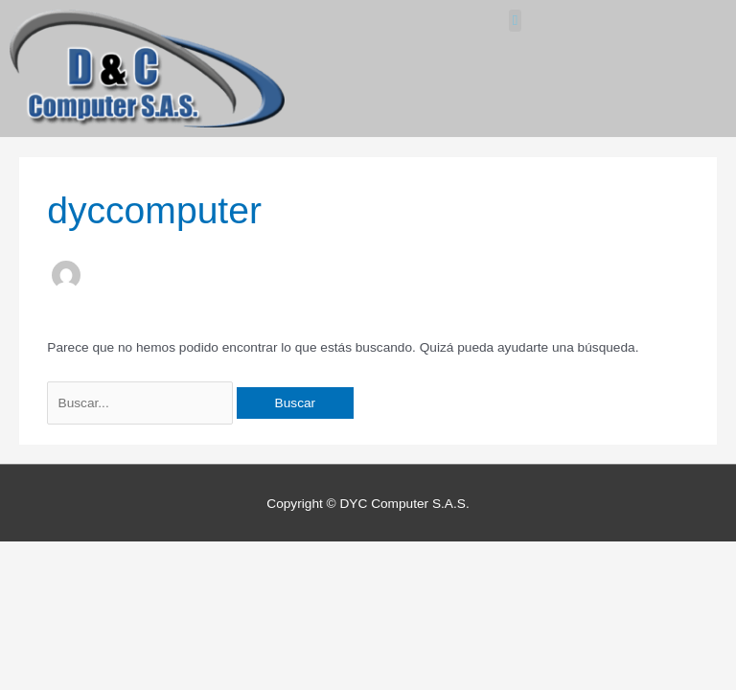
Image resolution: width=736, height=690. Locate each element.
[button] (515, 21)
